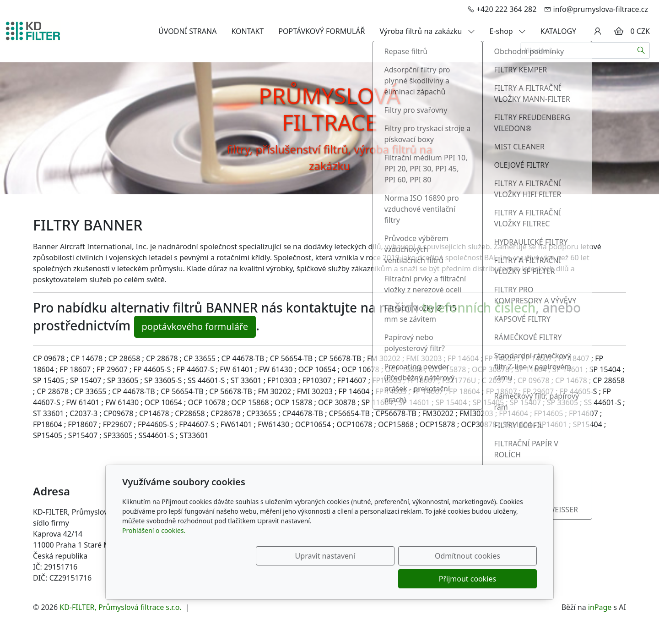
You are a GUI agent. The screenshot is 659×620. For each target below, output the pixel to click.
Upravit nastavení (310, 579)
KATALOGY (558, 31)
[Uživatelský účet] (598, 31)
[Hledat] (641, 50)
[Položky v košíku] (619, 31)
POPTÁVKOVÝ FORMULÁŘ (321, 31)
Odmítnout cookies (401, 579)
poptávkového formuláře (195, 326)
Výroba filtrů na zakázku (427, 31)
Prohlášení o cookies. (153, 553)
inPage (600, 607)
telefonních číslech (479, 307)
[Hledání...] (576, 50)
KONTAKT (247, 31)
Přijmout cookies (492, 579)
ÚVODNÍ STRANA (187, 31)
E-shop (508, 31)
